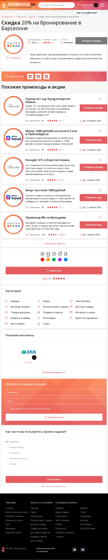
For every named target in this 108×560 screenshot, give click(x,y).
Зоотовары (46, 318)
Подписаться (34, 417)
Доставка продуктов (40, 532)
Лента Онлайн (62, 520)
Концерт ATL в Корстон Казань (47, 160)
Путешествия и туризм (52, 306)
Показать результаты (54, 486)
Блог (8, 524)
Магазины (10, 528)
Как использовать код (16, 512)
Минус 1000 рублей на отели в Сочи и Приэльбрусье (51, 132)
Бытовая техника (17, 306)
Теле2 (83, 512)
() (33, 244)
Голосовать (54, 479)
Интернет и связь (82, 312)
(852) (33, 372)
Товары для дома (17, 312)
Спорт (43, 323)
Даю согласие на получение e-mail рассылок (31, 408)
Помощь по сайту (14, 520)
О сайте (9, 508)
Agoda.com (34, 271)
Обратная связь (13, 532)
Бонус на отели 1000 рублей (45, 190)
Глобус (58, 524)
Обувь (43, 301)
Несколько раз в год (18, 458)
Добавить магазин (14, 516)
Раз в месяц (14, 453)
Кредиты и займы (17, 318)
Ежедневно (14, 442)
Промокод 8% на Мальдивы (45, 217)
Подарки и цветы (49, 312)
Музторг (84, 520)
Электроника (80, 301)
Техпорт (59, 536)
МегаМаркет (86, 524)
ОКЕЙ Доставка (87, 528)
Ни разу (12, 464)
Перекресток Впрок (64, 532)
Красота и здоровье (84, 318)
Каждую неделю (16, 447)
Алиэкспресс (61, 516)
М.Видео (59, 508)
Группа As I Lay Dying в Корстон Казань (47, 100)
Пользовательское (45, 550)
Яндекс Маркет (62, 512)
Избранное (88, 5)
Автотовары (14, 323)
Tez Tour (28, 362)
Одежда (12, 301)
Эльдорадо (85, 516)
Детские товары (82, 306)
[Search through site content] (56, 5)
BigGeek (84, 508)
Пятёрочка (60, 528)
